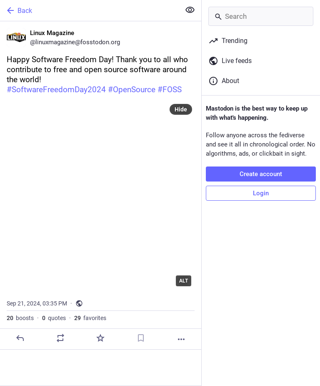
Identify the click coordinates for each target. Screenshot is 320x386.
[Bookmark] (141, 338)
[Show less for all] (190, 10)
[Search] (260, 16)
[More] (181, 339)
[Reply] (20, 338)
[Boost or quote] (60, 338)
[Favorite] (100, 338)
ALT (183, 281)
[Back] (89, 10)
